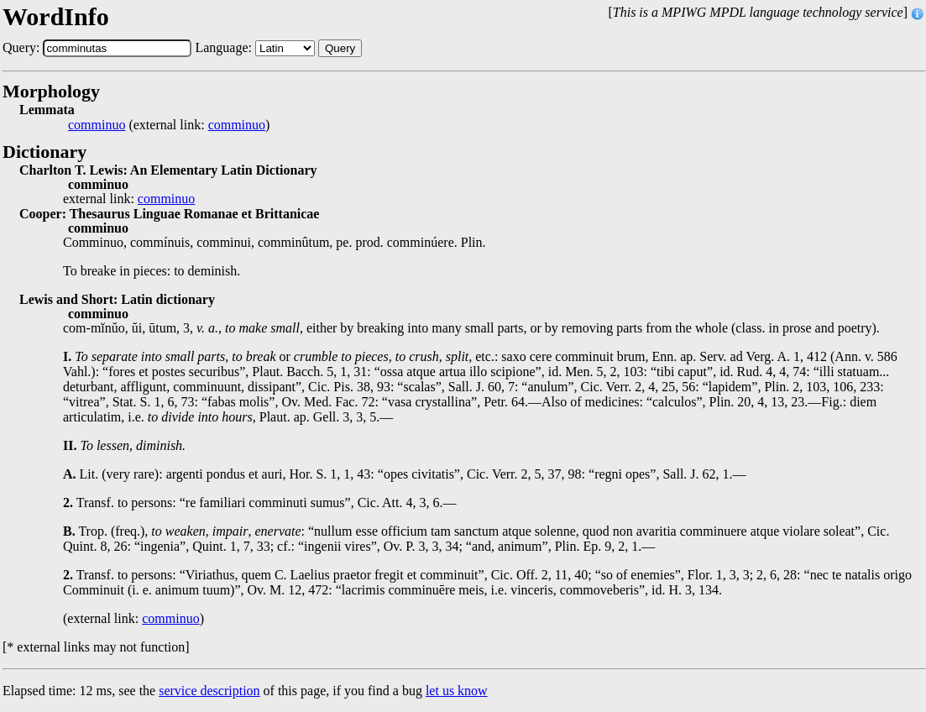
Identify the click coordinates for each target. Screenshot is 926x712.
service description (209, 690)
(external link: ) (168, 125)
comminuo (96, 125)
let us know (457, 690)
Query (340, 48)
